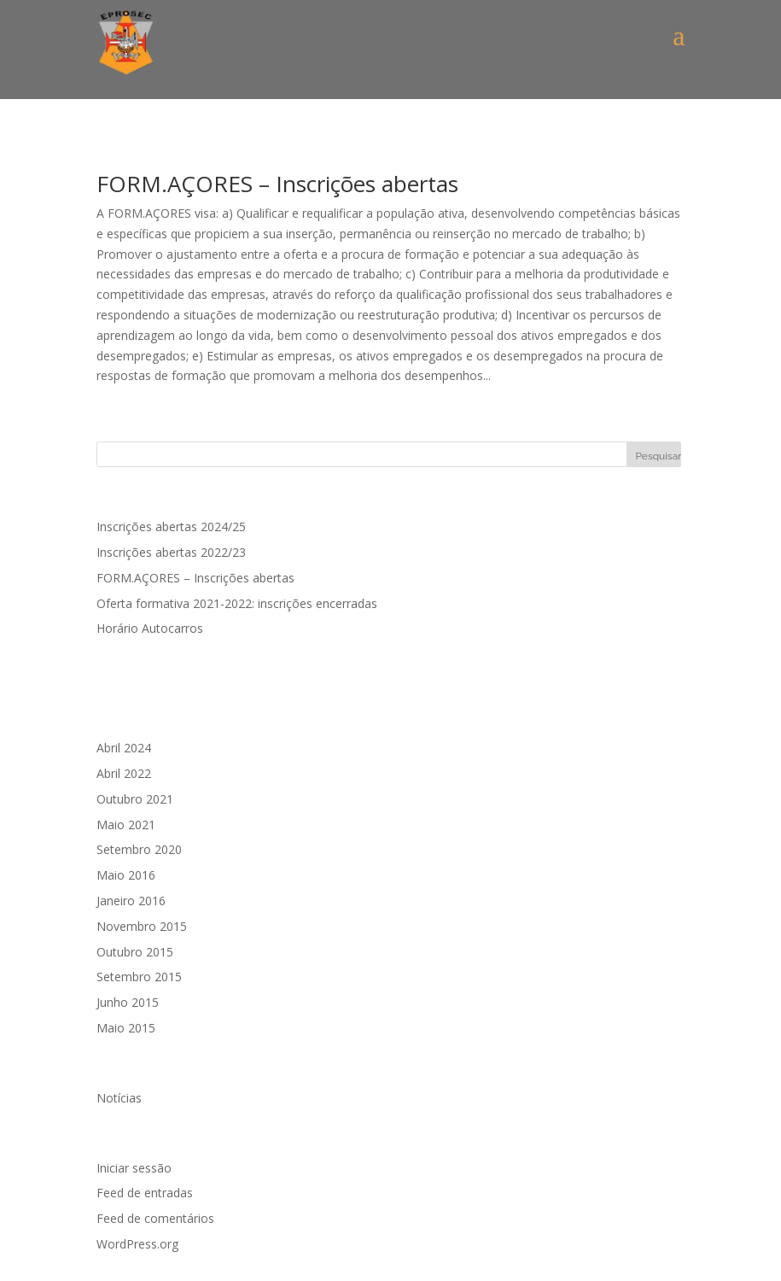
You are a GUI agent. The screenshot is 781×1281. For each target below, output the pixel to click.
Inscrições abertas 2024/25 (171, 526)
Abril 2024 (123, 748)
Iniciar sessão (134, 1168)
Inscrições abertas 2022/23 (171, 552)
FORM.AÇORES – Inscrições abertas (277, 183)
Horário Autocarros (149, 628)
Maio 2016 (125, 875)
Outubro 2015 (134, 952)
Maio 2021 (125, 824)
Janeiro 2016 (131, 900)
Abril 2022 (123, 773)
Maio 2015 (125, 1028)
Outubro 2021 (134, 799)
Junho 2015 (127, 1002)
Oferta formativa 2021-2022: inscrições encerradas (236, 603)
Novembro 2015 (141, 926)
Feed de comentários (155, 1218)
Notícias (119, 1098)
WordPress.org (137, 1244)
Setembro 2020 (139, 849)
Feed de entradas (144, 1192)
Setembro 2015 (139, 976)
